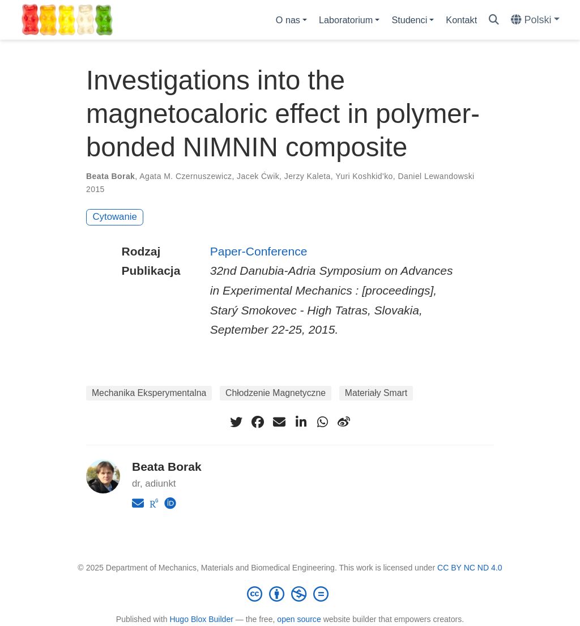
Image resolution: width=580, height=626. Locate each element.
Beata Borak (110, 176)
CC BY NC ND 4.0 (469, 567)
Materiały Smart (376, 393)
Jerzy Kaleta (307, 176)
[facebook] (257, 422)
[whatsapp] (322, 422)
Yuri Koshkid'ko (364, 176)
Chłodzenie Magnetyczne (275, 393)
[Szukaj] (494, 20)
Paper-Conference (259, 251)
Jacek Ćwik (258, 176)
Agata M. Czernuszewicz (185, 176)
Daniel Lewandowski (436, 176)
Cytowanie (115, 216)
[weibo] (343, 422)
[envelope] (279, 422)
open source (299, 619)
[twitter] (236, 422)
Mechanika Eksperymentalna (149, 393)
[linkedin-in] (300, 422)
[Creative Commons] (290, 593)
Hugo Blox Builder (201, 619)
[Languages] (535, 20)
